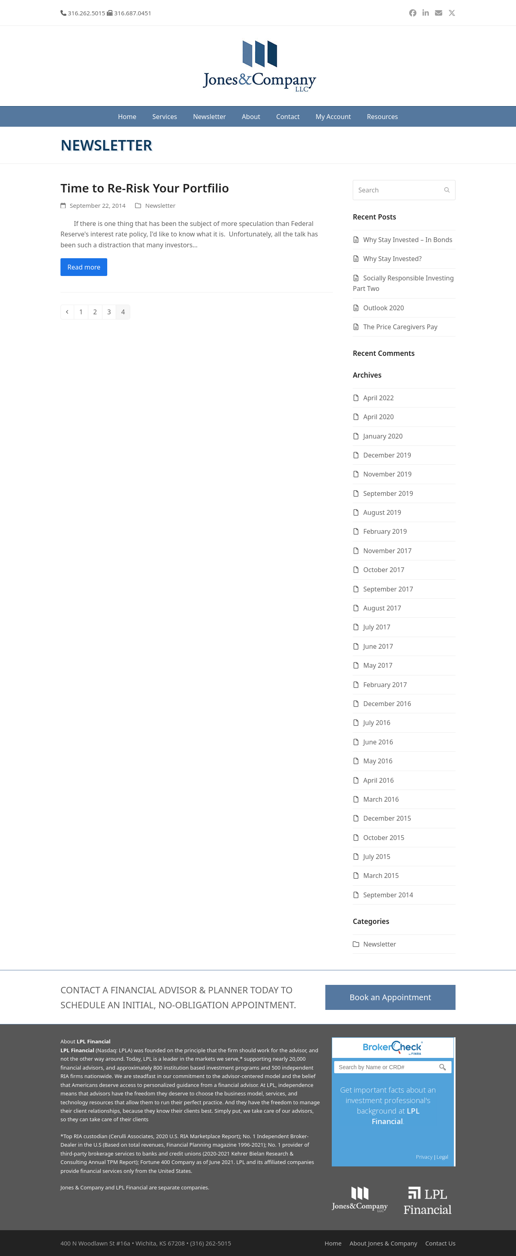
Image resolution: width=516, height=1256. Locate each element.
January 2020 (383, 436)
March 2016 (381, 799)
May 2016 (377, 761)
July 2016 (376, 722)
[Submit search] (447, 190)
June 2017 (378, 646)
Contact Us (440, 1243)
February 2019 (385, 531)
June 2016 (378, 742)
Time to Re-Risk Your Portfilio (144, 188)
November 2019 (387, 474)
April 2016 (378, 780)
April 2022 (378, 397)
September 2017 (388, 589)
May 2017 (377, 665)
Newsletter (160, 205)
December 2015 (387, 818)
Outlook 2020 (383, 307)
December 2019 (387, 455)
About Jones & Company (383, 1243)
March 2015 (381, 875)
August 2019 (382, 512)
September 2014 (388, 894)
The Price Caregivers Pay (400, 326)
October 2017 (383, 569)
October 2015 (383, 837)
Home (333, 1243)
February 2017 (385, 684)
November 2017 (387, 550)
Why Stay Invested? (392, 258)
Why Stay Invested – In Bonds (407, 239)
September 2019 (388, 493)
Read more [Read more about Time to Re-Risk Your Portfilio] (83, 267)
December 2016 (387, 703)
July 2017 (376, 627)
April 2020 (378, 416)
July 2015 (376, 856)
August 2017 (382, 608)
